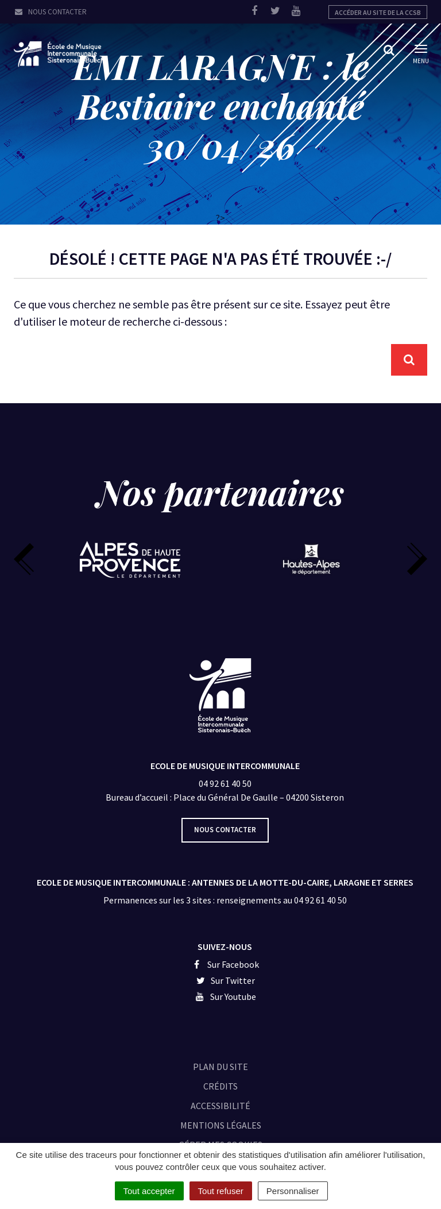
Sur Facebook (225, 964)
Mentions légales (220, 1125)
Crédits (220, 1086)
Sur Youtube (225, 996)
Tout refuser (220, 1191)
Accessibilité (220, 1105)
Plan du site (220, 1066)
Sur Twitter (225, 980)
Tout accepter (149, 1191)
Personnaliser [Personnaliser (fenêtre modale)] (292, 1191)
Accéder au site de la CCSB (378, 12)
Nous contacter (50, 12)
